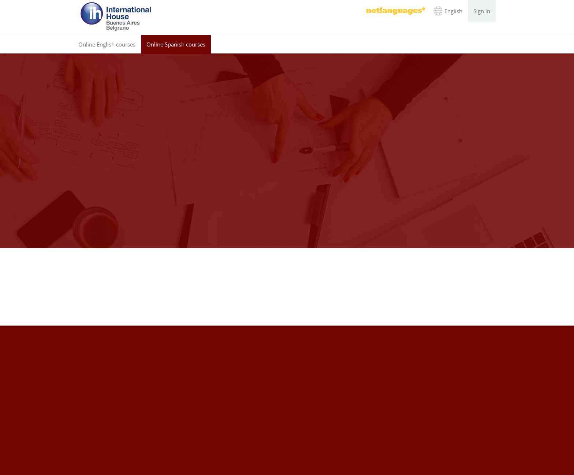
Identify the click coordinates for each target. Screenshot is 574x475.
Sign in (481, 11)
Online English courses (106, 44)
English (453, 11)
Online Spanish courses (175, 44)
